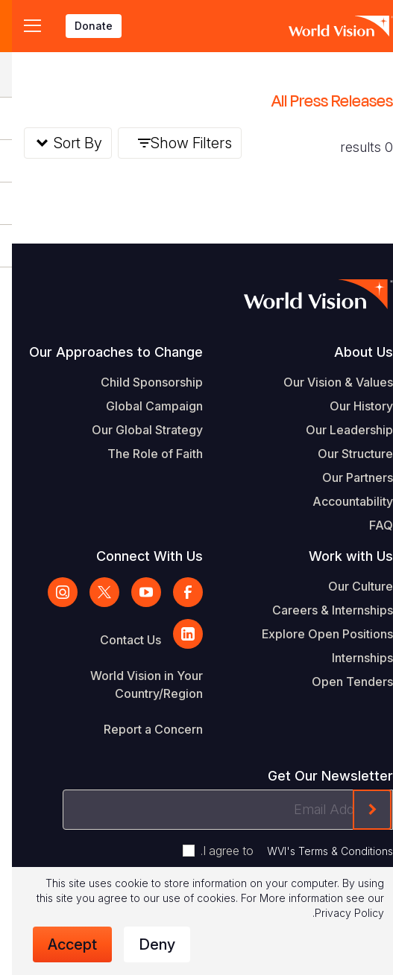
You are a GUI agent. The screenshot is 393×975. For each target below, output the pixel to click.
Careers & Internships (320, 610)
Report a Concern (141, 729)
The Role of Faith (143, 453)
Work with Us (339, 556)
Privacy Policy (337, 912)
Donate (82, 25)
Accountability (341, 501)
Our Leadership (337, 429)
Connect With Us (137, 556)
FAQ (369, 525)
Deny (145, 944)
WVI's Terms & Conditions (318, 851)
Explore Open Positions (315, 633)
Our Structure (343, 453)
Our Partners (345, 477)
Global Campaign (142, 405)
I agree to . (285, 850)
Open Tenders (340, 681)
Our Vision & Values (326, 382)
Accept (60, 944)
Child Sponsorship (140, 382)
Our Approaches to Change (104, 352)
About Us (351, 352)
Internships (350, 657)
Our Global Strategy (135, 429)
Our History (349, 405)
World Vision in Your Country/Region (134, 684)
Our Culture (348, 586)
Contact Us (118, 639)
